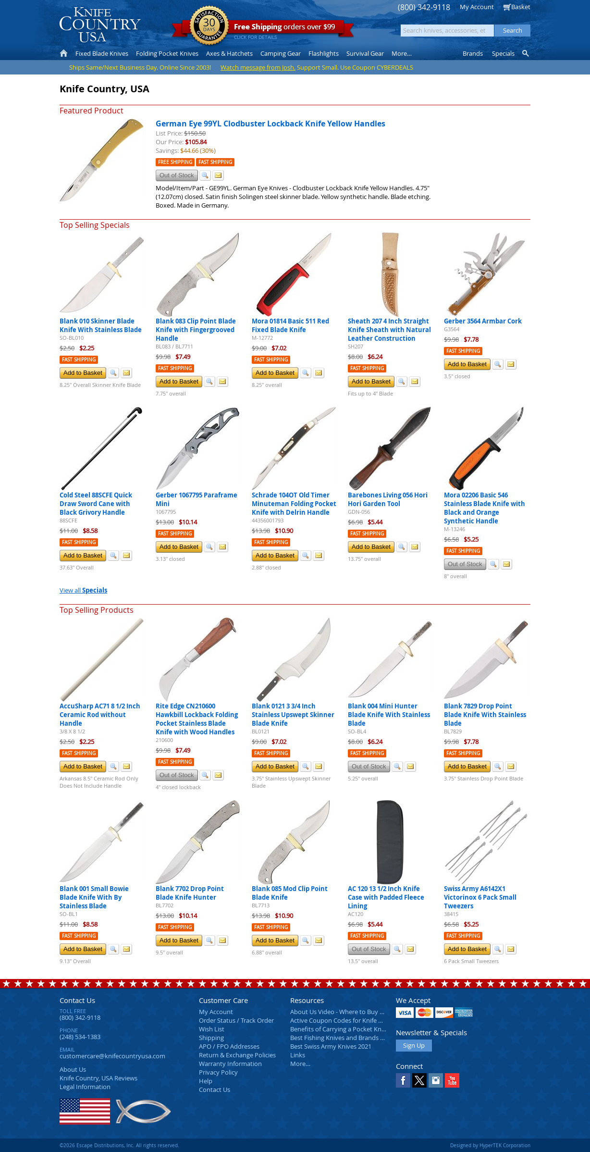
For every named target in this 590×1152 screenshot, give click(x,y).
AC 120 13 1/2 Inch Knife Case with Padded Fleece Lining (386, 897)
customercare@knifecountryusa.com (112, 1056)
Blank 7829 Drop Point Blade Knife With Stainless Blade (485, 715)
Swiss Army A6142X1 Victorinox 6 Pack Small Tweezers (480, 897)
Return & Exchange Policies (237, 1055)
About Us (73, 1069)
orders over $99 (263, 29)
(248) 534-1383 (80, 1036)
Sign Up (414, 1045)
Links (297, 1055)
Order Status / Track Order (236, 1020)
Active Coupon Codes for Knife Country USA (352, 1020)
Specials (503, 53)
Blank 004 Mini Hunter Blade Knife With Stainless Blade (389, 715)
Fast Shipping (215, 162)
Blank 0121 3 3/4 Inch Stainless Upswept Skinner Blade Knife (293, 715)
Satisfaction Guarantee (209, 26)
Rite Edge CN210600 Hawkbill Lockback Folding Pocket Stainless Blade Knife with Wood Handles (197, 719)
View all (83, 590)
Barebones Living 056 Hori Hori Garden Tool (388, 499)
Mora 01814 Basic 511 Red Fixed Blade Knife (290, 325)
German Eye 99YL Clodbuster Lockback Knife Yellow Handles (270, 123)
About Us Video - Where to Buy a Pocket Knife (355, 1011)
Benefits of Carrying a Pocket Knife (339, 1029)
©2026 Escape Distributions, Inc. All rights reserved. (119, 1145)
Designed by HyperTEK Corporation (490, 1145)
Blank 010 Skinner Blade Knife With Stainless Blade (101, 325)
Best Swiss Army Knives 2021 (330, 1046)
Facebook (403, 1080)
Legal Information (85, 1086)
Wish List (211, 1029)
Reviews (98, 1078)
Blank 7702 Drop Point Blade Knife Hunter (190, 893)
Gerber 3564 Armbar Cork (483, 321)
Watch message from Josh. (258, 67)
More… (300, 1063)
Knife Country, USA (100, 24)
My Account (477, 6)
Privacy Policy (218, 1072)
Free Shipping (175, 162)
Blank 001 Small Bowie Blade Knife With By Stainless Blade (94, 897)
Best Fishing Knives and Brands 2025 (341, 1037)
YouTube (452, 1080)
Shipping (211, 1037)
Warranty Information (230, 1063)
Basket (520, 6)
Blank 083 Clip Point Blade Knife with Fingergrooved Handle (196, 330)
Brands (473, 53)
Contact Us (77, 1000)
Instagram (436, 1080)
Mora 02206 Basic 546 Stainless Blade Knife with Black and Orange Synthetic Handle (484, 508)
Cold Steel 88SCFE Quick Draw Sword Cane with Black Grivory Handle (96, 504)
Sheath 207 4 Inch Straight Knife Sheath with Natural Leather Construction (389, 330)
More (402, 53)
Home (64, 53)
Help (205, 1081)
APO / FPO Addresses (229, 1046)
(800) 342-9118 (424, 7)
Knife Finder (526, 53)
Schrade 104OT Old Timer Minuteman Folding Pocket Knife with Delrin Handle (294, 504)
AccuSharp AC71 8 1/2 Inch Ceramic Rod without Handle (100, 715)
